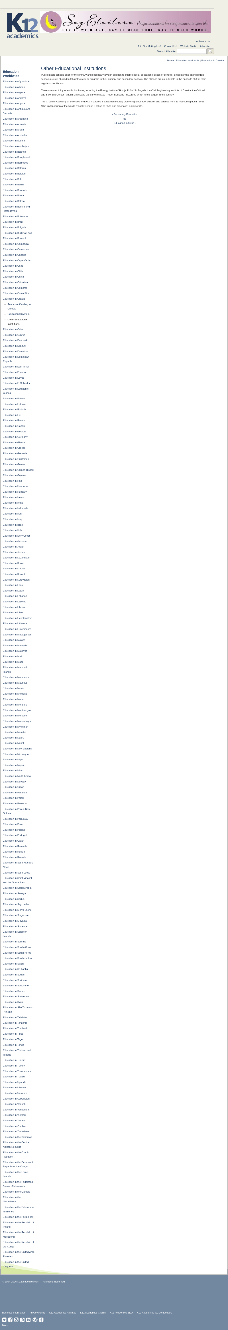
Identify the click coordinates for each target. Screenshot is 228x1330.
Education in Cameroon (16, 249)
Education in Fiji (11, 415)
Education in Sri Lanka (15, 969)
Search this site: (167, 51)
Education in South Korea (17, 952)
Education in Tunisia (14, 1060)
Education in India (13, 502)
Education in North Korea (17, 776)
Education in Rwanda (14, 857)
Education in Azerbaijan (16, 146)
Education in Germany (15, 437)
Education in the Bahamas (17, 1137)
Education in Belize (13, 179)
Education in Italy (12, 530)
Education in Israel (13, 524)
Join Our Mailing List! (149, 46)
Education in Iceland (14, 497)
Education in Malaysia (15, 645)
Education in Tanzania (15, 1022)
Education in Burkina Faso (17, 233)
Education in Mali (12, 656)
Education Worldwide (187, 60)
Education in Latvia (13, 590)
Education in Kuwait (14, 574)
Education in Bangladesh (17, 157)
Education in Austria (14, 140)
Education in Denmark (15, 340)
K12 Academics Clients (93, 1312)
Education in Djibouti (14, 345)
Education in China (13, 276)
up (124, 118)
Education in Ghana (14, 442)
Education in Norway (14, 781)
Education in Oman (13, 787)
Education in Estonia (14, 404)
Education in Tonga (13, 1045)
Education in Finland (14, 420)
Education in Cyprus (14, 335)
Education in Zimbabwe (16, 1131)
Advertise (205, 46)
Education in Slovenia (15, 926)
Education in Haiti (12, 480)
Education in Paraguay (15, 819)
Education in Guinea (14, 464)
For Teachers (161, 4)
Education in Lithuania (15, 623)
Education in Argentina (15, 118)
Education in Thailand (15, 1028)
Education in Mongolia (15, 704)
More (5, 1325)
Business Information (13, 1312)
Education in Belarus (14, 168)
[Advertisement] (110, 1296)
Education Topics (18, 4)
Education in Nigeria (14, 765)
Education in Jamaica (14, 541)
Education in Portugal (14, 835)
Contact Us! (170, 46)
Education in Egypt (13, 377)
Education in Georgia (14, 431)
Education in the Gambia (16, 1191)
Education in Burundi (14, 238)
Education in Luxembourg (17, 629)
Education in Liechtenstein (17, 618)
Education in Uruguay (15, 1093)
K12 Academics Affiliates (62, 1312)
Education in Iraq (12, 519)
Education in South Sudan (17, 958)
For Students (196, 4)
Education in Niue (12, 770)
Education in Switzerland (16, 996)
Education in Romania (15, 846)
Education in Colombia (15, 282)
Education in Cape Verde (17, 260)
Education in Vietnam (14, 1115)
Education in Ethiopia (14, 409)
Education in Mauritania (16, 677)
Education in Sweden (14, 991)
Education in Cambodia (16, 244)
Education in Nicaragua (16, 754)
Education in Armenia (14, 124)
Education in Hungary (15, 491)
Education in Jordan (14, 552)
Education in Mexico (14, 688)
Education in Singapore (16, 915)
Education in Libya (13, 612)
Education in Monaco (14, 699)
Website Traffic (188, 46)
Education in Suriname (15, 980)
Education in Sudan (13, 974)
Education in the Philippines (18, 1217)
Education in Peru (12, 824)
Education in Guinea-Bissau (18, 470)
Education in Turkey (14, 1065)
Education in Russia (14, 851)
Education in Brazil (13, 221)
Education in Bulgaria (14, 227)
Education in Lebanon (15, 596)
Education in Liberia (14, 607)
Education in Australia (15, 135)
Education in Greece (14, 447)
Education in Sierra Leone (17, 910)
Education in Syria (13, 1002)
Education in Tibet (13, 1033)
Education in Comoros (15, 287)
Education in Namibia (14, 732)
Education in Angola (14, 103)
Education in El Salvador (16, 383)
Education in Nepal (13, 743)
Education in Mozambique (17, 721)
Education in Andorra (14, 98)
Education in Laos (13, 585)
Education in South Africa (17, 947)
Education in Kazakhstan (16, 557)
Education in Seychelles (16, 904)
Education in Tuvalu (14, 1076)
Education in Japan (13, 546)
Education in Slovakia (15, 920)
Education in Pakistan (15, 792)
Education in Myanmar (15, 726)
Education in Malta (13, 661)
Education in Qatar (13, 840)
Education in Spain (13, 963)
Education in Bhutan (14, 195)
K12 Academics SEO (121, 1312)
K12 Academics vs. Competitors (154, 1312)
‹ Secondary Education (124, 114)
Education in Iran (12, 513)
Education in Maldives (15, 650)
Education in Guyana (14, 475)
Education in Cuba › (125, 123)
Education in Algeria (14, 92)
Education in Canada (14, 254)
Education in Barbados (15, 162)
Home (170, 60)
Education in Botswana (15, 216)
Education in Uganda (14, 1082)
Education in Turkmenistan (17, 1071)
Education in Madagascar (17, 634)
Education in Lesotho (14, 601)
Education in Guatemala (16, 459)
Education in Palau (13, 798)
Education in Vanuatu (14, 1104)
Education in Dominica (15, 351)
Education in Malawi (14, 640)
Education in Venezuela (16, 1109)
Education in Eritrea (14, 398)
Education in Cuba (13, 329)
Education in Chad (13, 265)
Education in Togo (13, 1039)
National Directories (89, 4)
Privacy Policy (37, 1312)
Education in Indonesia (15, 508)
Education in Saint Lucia (16, 872)
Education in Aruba (13, 129)
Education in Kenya (13, 563)
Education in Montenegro (17, 710)
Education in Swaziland (16, 985)
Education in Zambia (14, 1126)
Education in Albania (14, 87)
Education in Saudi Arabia (17, 887)
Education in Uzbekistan (16, 1098)
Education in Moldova (15, 693)
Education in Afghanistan (16, 81)
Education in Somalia (14, 941)
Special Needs (54, 4)
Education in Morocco (15, 715)
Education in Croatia (212, 60)
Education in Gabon (14, 426)
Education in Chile (13, 271)
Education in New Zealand (17, 748)
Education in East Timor (16, 366)
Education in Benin (13, 184)
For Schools (125, 4)
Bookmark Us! (202, 41)
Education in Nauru (13, 737)
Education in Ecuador (14, 372)
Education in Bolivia (14, 201)
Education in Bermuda (15, 190)
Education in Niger (13, 759)
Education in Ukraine (14, 1087)
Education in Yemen (14, 1120)
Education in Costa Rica (16, 293)
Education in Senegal (14, 893)
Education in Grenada (15, 453)
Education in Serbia (13, 899)
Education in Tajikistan (15, 1017)
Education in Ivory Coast (16, 535)
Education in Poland (14, 829)
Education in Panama (14, 803)
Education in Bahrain (14, 151)
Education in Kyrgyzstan (16, 579)
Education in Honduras (15, 486)
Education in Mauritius (15, 682)
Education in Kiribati (14, 568)
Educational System (19, 314)
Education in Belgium (14, 173)
